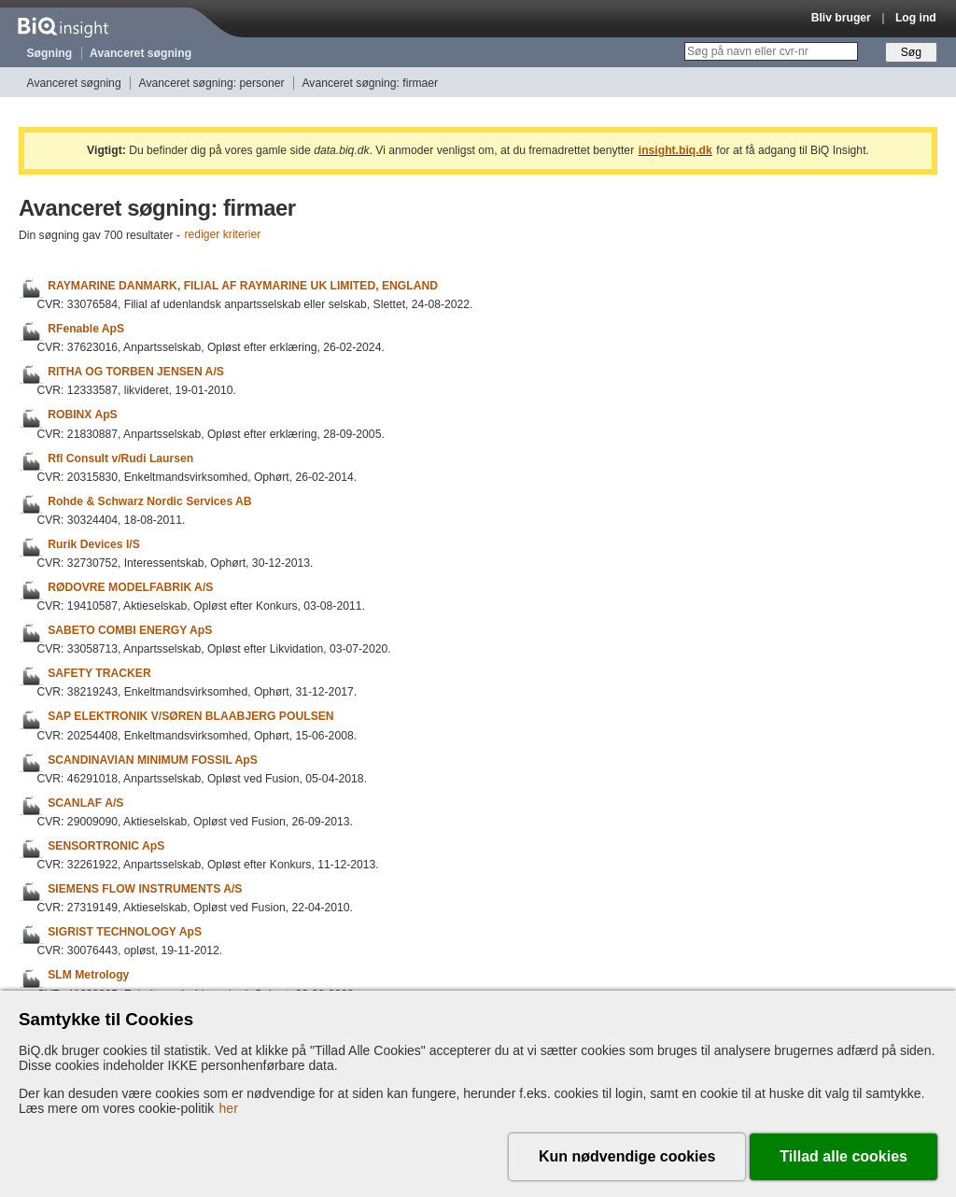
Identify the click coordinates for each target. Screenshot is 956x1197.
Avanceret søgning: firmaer (370, 83)
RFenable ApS (86, 328)
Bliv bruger (841, 17)
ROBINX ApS (83, 415)
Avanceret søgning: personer (212, 83)
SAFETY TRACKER (99, 673)
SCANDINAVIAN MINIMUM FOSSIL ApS (153, 760)
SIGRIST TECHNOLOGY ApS (125, 931)
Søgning (50, 53)
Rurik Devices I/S (94, 544)
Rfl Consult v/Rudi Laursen (120, 458)
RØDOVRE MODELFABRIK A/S (130, 587)
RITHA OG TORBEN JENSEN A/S (136, 371)
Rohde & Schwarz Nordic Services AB (149, 501)
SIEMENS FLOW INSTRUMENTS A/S (145, 888)
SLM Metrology (88, 975)
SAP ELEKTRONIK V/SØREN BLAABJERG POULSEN (190, 717)
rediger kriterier (223, 235)
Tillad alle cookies (843, 1156)
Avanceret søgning (140, 53)
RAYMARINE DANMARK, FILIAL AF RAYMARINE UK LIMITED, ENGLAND (243, 285)
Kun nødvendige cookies (627, 1156)
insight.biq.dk (675, 150)
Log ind (915, 17)
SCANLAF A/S (85, 803)
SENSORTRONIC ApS (106, 845)
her (228, 1108)
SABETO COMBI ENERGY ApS (130, 630)
